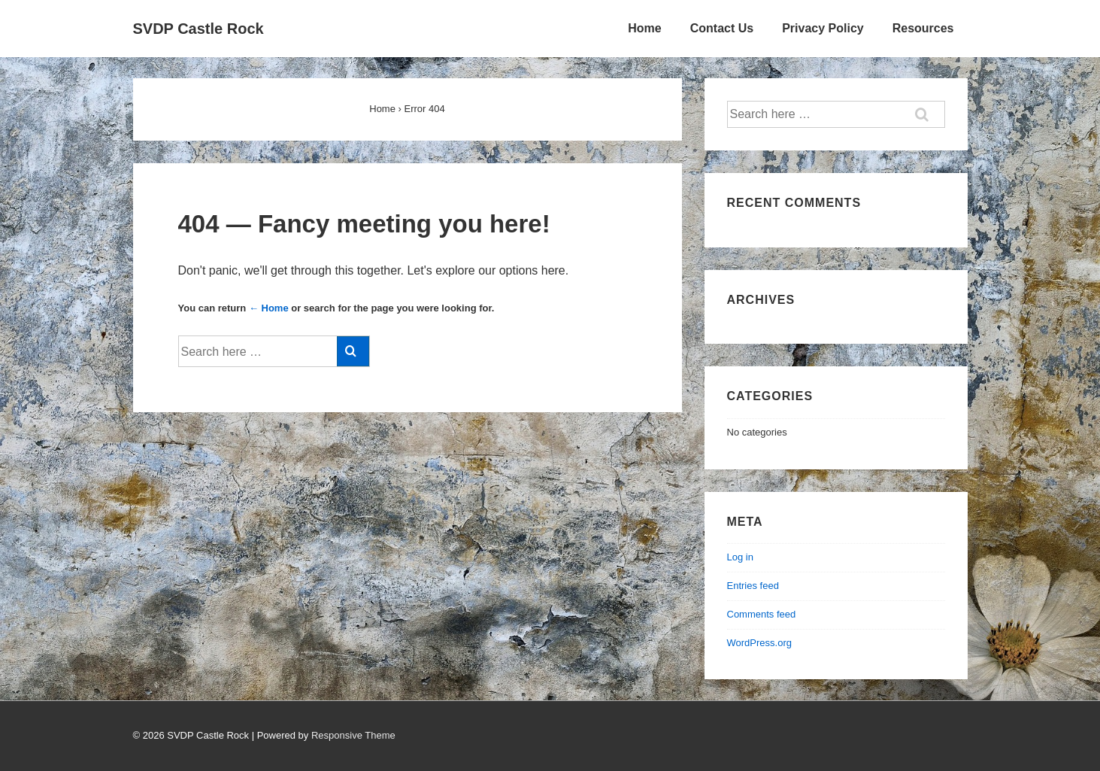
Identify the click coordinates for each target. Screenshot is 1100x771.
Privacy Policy (823, 28)
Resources (923, 28)
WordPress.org (759, 642)
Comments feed (761, 614)
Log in (740, 557)
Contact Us (721, 28)
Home (644, 28)
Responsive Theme (353, 735)
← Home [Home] (269, 308)
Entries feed (753, 585)
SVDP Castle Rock (198, 28)
